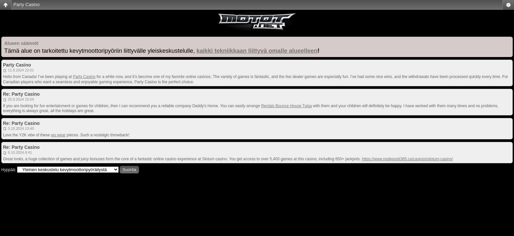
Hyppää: (8, 169)
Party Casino (26, 4)
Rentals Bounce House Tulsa (286, 106)
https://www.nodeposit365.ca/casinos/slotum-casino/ (407, 159)
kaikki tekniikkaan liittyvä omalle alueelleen (256, 51)
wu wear (58, 135)
